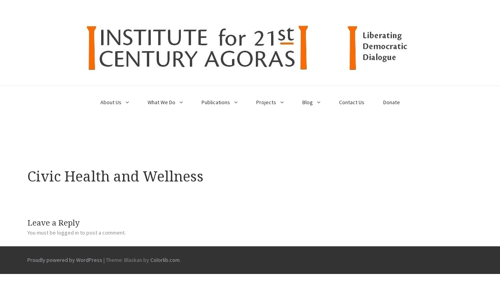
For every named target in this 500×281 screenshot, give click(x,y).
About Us (110, 102)
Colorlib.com (165, 259)
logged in (68, 232)
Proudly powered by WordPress (64, 259)
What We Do (161, 102)
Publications (216, 102)
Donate (391, 102)
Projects (266, 102)
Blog (307, 102)
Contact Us (351, 102)
